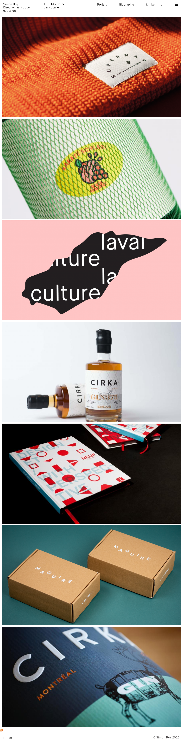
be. (153, 4)
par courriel (52, 7)
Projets (102, 4)
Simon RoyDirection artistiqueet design (16, 7)
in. (160, 4)
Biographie (126, 4)
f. (147, 4)
